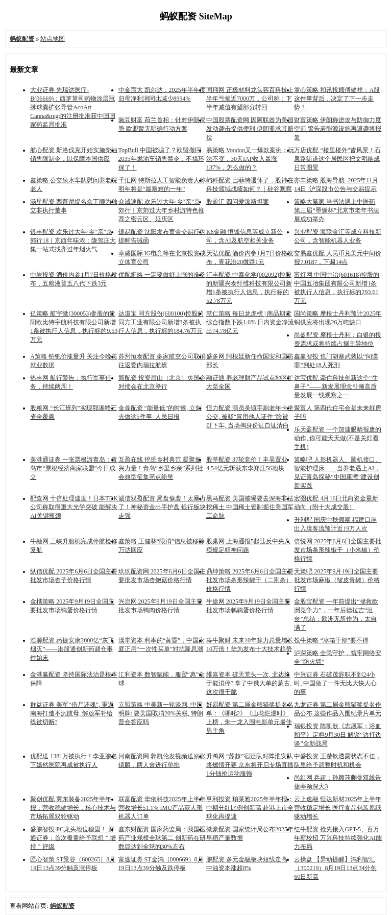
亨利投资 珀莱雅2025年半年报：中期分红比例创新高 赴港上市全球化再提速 (249, 808)
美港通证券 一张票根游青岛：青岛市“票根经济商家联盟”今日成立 (73, 468)
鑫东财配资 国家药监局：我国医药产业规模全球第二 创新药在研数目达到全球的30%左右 (162, 838)
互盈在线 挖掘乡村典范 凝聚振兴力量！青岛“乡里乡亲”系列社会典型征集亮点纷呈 (161, 468)
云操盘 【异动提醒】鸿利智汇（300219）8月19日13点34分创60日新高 (335, 868)
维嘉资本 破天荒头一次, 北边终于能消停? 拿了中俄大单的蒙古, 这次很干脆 (248, 683)
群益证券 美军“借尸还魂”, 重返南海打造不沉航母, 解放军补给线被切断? (72, 713)
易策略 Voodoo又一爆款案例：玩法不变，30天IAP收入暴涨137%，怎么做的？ (250, 159)
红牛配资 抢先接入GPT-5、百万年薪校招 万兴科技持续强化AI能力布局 (338, 838)
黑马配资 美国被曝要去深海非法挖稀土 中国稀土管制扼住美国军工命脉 (249, 507)
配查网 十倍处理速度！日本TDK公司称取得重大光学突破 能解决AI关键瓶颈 (74, 507)
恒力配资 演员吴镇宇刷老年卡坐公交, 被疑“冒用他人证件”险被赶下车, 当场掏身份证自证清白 (249, 416)
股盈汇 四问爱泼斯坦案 (237, 201)
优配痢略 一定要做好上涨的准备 (162, 274)
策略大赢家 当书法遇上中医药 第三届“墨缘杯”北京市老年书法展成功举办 (336, 210)
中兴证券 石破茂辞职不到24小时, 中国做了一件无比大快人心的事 (335, 683)
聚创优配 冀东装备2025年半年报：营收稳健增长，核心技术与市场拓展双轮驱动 (73, 808)
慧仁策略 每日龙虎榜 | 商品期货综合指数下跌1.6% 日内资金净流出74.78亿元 (250, 322)
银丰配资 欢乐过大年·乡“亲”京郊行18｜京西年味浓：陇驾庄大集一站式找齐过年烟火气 (73, 240)
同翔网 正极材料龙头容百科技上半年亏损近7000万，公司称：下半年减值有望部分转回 (249, 98)
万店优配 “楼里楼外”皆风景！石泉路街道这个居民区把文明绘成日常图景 (337, 159)
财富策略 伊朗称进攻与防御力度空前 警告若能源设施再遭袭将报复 (337, 128)
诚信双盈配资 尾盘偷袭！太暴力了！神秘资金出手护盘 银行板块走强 (162, 507)
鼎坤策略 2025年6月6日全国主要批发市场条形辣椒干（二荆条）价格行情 (249, 580)
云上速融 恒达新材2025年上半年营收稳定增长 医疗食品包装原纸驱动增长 (337, 808)
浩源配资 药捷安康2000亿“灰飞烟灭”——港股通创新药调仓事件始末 (72, 649)
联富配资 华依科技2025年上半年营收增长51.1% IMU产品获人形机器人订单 (162, 808)
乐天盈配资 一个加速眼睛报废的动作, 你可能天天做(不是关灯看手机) (337, 438)
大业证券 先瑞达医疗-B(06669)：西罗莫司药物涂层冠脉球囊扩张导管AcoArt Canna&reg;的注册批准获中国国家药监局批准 (72, 107)
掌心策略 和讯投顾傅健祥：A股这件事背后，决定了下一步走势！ (337, 98)
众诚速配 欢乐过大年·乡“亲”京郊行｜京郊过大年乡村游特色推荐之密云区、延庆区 (161, 210)
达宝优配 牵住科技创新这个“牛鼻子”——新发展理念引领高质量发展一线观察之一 (336, 386)
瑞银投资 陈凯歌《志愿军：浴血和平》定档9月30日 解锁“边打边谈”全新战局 (337, 735)
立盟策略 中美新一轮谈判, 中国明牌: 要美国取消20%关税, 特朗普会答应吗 (160, 713)
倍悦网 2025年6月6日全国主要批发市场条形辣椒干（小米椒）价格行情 (337, 550)
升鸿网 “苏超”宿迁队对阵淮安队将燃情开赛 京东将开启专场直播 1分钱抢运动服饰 (249, 765)
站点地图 (52, 38)
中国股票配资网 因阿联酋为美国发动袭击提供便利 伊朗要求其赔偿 (249, 128)
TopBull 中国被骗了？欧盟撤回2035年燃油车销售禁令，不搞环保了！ (161, 159)
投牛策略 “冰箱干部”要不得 (331, 640)
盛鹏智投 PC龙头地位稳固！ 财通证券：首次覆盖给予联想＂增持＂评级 (73, 838)
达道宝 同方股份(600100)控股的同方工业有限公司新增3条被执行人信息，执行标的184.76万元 (161, 322)
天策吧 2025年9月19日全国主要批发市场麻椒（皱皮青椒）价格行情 (337, 580)
